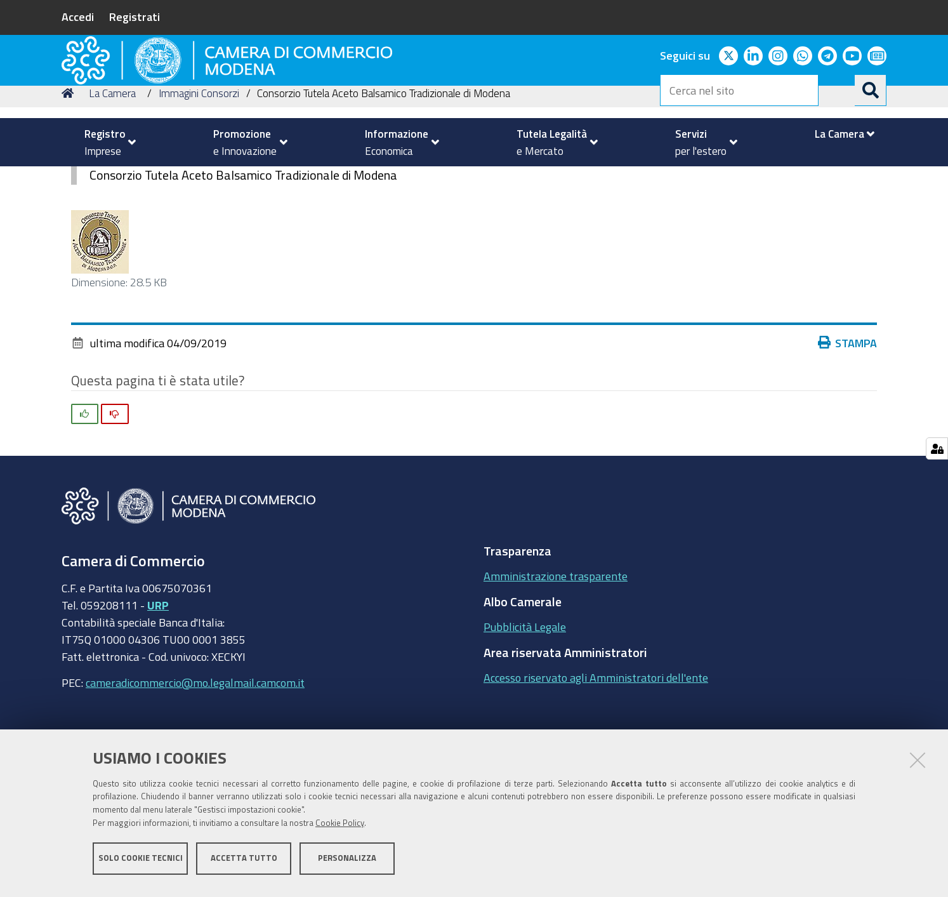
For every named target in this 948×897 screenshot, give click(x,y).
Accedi (78, 16)
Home (70, 180)
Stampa (848, 429)
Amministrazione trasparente (556, 663)
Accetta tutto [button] (244, 864)
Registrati (134, 16)
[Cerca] (870, 90)
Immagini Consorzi (199, 180)
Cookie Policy (339, 829)
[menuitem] (104, 142)
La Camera (112, 180)
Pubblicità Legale (525, 714)
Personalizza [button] (347, 864)
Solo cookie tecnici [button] (140, 864)
